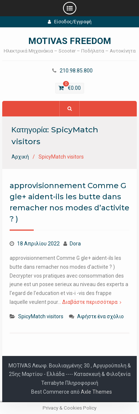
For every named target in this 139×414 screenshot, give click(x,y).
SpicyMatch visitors (40, 316)
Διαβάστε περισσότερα (90, 302)
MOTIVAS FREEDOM (69, 41)
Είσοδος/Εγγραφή (70, 21)
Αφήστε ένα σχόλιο (100, 316)
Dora (75, 244)
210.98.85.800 (76, 71)
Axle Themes (96, 392)
